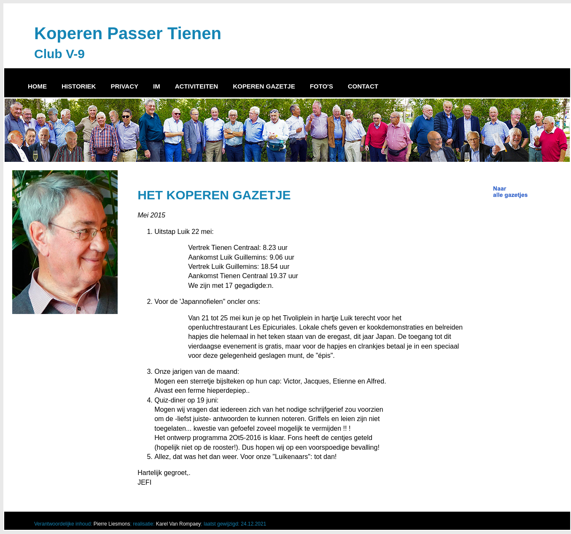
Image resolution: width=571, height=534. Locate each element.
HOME (37, 86)
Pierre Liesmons (112, 524)
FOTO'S (321, 86)
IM (156, 86)
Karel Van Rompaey (178, 524)
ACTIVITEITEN (196, 86)
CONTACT (363, 86)
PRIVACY (124, 86)
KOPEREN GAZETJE (264, 86)
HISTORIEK (79, 86)
